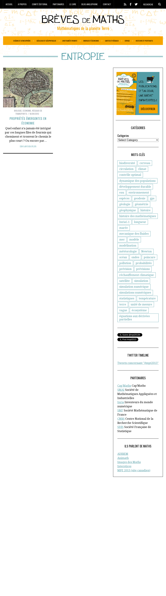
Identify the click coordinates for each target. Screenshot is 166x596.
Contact (107, 4)
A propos (130, 504)
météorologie (128, 260)
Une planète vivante (69, 40)
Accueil (9, 4)
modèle (134, 248)
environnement (139, 201)
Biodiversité (56, 548)
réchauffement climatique (136, 283)
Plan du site (132, 522)
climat (142, 177)
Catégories (123, 144)
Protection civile (25, 570)
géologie (124, 213)
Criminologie (37, 552)
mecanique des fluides (134, 242)
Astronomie (25, 548)
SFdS (120, 435)
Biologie (18, 119)
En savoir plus (28, 155)
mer (122, 248)
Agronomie (9, 548)
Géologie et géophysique (46, 40)
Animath (123, 466)
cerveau (145, 171)
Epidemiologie (57, 555)
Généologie (65, 559)
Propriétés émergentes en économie (28, 129)
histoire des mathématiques (137, 224)
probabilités (144, 271)
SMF (120, 419)
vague (123, 319)
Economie (27, 119)
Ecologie (19, 555)
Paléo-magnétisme (58, 566)
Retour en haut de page (147, 589)
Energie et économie (91, 40)
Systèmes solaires (61, 573)
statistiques (126, 307)
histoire (145, 219)
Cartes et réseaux (112, 40)
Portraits (8, 570)
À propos (22, 4)
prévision (125, 277)
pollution (125, 271)
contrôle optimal (130, 183)
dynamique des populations (137, 189)
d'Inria (67, 508)
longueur (140, 230)
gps (152, 207)
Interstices (124, 475)
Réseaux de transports (16, 573)
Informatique (11, 566)
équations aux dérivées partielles (134, 326)
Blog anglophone (89, 4)
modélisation (127, 254)
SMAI (120, 398)
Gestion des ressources (34, 563)
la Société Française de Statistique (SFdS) (31, 511)
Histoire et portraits (144, 40)
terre (122, 313)
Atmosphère (40, 548)
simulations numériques (135, 301)
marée (123, 236)
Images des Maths (129, 470)
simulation (141, 289)
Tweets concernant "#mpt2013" (138, 371)
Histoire (54, 563)
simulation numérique (134, 295)
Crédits (88, 588)
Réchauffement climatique (52, 570)
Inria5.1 (124, 230)
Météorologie (28, 566)
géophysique (127, 219)
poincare (149, 266)
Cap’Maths (13, 522)
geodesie (139, 207)
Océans (41, 566)
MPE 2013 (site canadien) (133, 479)
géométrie (141, 213)
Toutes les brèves (135, 519)
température (147, 307)
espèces (124, 207)
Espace (127, 40)
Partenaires (58, 4)
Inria (120, 410)
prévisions (143, 277)
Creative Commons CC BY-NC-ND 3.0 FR (65, 588)
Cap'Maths (124, 394)
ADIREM (122, 462)
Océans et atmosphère (21, 40)
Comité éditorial (39, 4)
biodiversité (127, 171)
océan (123, 266)
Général (52, 559)
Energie (42, 555)
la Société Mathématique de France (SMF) (28, 519)
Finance (41, 559)
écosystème (139, 319)
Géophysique (11, 563)
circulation (126, 177)
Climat (24, 552)
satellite (124, 289)
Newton (146, 260)
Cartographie (11, 552)
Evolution (29, 559)
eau (121, 201)
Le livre (72, 4)
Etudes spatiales (13, 559)
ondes (135, 266)
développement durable (135, 195)
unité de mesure (141, 313)
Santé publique (40, 573)
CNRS (121, 427)
